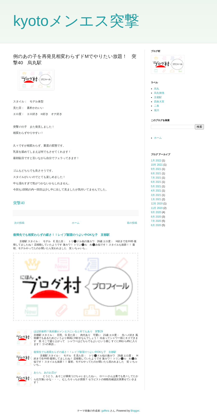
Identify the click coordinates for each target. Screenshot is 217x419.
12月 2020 (157, 203)
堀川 (156, 110)
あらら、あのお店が (45, 372)
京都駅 (158, 97)
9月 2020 (156, 212)
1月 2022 (156, 160)
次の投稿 (19, 222)
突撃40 (19, 203)
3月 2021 (156, 195)
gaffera (105, 410)
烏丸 (156, 88)
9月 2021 (156, 169)
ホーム (75, 222)
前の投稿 (132, 222)
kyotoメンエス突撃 (76, 21)
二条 (156, 105)
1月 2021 (156, 199)
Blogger (135, 410)
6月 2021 (156, 181)
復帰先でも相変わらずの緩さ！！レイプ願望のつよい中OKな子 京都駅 (61, 234)
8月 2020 (156, 216)
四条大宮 (159, 101)
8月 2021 (156, 173)
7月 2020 (156, 220)
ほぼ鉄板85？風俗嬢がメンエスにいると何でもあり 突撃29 (68, 331)
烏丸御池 (159, 92)
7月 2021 (156, 177)
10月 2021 (157, 164)
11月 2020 (157, 208)
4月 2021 (156, 190)
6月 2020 (156, 225)
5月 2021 (156, 186)
